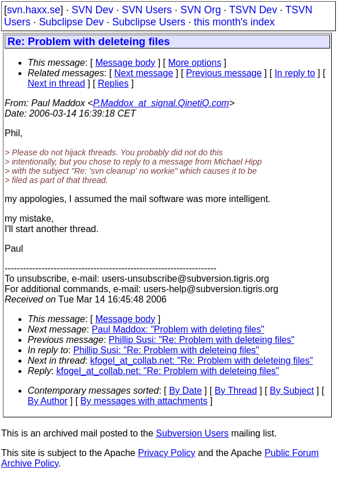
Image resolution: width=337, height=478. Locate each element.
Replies (113, 83)
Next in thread (56, 83)
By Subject (291, 390)
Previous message (224, 73)
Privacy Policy (166, 453)
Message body (125, 63)
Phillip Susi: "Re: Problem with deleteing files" (202, 340)
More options (195, 63)
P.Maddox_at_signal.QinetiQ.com (161, 103)
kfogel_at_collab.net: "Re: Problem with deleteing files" (201, 360)
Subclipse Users (148, 22)
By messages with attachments (144, 401)
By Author (47, 401)
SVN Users (147, 10)
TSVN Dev (253, 10)
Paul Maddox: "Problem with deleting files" (178, 329)
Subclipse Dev (71, 22)
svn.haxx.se (33, 10)
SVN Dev (92, 10)
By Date (185, 390)
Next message (143, 73)
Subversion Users (192, 433)
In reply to (295, 73)
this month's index (234, 22)
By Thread (236, 390)
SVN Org (200, 10)
